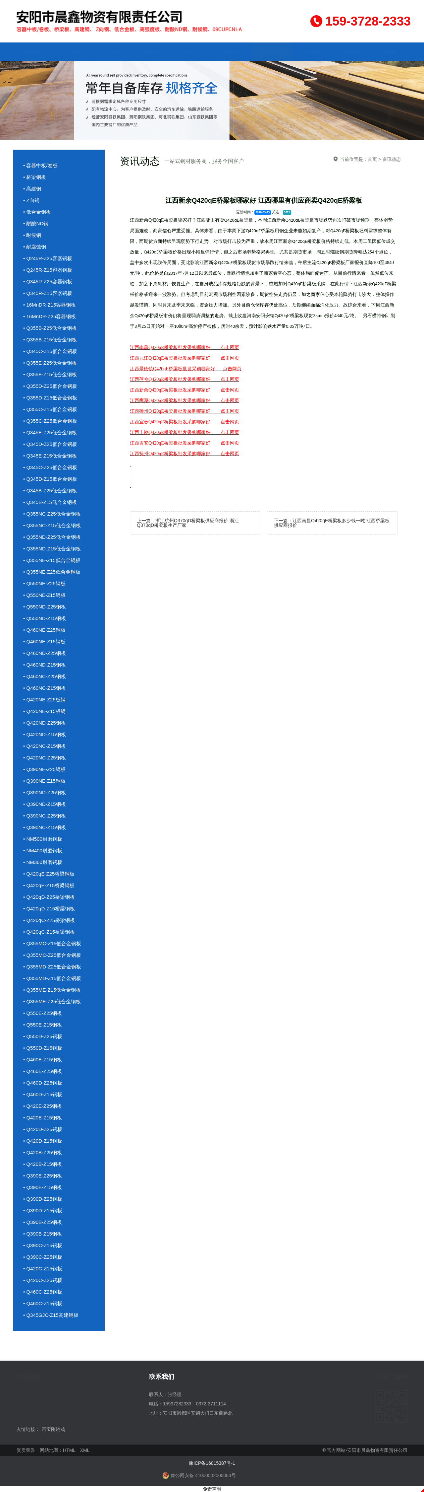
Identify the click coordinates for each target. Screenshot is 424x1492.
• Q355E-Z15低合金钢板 (50, 374)
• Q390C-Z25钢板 (42, 1257)
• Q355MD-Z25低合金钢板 (52, 966)
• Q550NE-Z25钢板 (44, 583)
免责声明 (212, 1489)
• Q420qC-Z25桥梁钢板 (49, 920)
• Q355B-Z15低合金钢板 (50, 339)
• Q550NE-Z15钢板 (44, 595)
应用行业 (192, 51)
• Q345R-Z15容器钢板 (47, 293)
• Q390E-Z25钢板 (42, 1175)
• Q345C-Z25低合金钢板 (50, 467)
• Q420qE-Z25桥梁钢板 (49, 874)
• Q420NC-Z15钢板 (44, 746)
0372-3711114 (211, 1403)
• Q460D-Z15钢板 (42, 1094)
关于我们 (72, 51)
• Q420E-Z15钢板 (42, 1117)
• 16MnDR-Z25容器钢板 (49, 316)
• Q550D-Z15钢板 (42, 1048)
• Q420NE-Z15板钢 (44, 711)
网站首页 (33, 51)
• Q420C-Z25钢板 (42, 1280)
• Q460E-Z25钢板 (42, 1071)
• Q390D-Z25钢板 (42, 1199)
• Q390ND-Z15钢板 (44, 804)
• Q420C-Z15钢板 (42, 1268)
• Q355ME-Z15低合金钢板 (52, 990)
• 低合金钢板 (37, 212)
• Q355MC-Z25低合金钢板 (52, 955)
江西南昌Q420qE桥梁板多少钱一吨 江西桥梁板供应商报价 (332, 523)
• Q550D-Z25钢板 (42, 1036)
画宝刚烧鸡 (53, 1429)
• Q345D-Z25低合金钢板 (50, 444)
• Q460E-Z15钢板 (42, 1059)
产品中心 (112, 51)
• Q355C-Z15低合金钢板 (50, 409)
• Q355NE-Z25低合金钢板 (51, 572)
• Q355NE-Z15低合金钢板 (51, 560)
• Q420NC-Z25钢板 (44, 757)
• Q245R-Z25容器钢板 (47, 258)
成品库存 (152, 51)
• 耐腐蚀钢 (34, 246)
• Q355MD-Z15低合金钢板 (52, 978)
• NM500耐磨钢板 (42, 839)
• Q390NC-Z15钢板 (44, 827)
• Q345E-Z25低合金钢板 (50, 432)
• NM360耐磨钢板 (42, 862)
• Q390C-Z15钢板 (42, 1245)
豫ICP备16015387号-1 (212, 1463)
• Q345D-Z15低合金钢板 (50, 479)
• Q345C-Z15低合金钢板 (50, 351)
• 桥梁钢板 (34, 177)
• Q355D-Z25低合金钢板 (50, 386)
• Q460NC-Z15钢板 (44, 688)
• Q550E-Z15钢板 (42, 1025)
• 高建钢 (32, 188)
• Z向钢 (31, 200)
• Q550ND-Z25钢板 (44, 606)
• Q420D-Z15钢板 (42, 1141)
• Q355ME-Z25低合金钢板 (52, 1001)
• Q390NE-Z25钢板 (44, 769)
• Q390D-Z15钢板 (42, 1210)
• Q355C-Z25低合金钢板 (50, 421)
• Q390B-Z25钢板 (42, 1222)
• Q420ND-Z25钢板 (44, 723)
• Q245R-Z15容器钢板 (47, 270)
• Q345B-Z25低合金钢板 (50, 490)
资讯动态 (271, 51)
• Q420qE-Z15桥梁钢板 (49, 885)
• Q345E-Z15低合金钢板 (50, 456)
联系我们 (390, 51)
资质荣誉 (311, 51)
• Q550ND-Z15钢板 (44, 618)
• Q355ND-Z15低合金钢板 (52, 548)
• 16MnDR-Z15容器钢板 (49, 305)
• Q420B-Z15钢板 (42, 1164)
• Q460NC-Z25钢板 (44, 676)
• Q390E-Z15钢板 (42, 1187)
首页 (372, 159)
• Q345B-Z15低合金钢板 (50, 502)
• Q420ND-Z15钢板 (44, 734)
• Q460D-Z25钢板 (42, 1083)
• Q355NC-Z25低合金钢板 (52, 514)
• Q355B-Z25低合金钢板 (50, 328)
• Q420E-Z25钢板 (42, 1106)
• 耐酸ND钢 (35, 223)
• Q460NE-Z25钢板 (44, 630)
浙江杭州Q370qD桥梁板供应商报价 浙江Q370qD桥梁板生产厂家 (188, 523)
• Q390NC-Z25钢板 (44, 815)
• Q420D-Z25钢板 (42, 1129)
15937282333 (177, 1403)
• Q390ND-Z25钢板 (44, 792)
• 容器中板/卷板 (40, 165)
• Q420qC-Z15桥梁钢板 (49, 932)
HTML (69, 1450)
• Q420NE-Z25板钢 (44, 699)
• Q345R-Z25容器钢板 (47, 281)
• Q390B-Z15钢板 (42, 1234)
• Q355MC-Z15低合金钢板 (52, 943)
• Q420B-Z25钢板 (42, 1152)
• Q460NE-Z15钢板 (44, 641)
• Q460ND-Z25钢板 (44, 653)
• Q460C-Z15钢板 (42, 1303)
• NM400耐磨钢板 (42, 850)
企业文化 (231, 51)
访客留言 (351, 51)
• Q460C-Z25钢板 (42, 1292)
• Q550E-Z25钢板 (42, 1013)
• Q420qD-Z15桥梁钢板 (49, 908)
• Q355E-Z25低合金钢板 (50, 363)
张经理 (175, 1394)
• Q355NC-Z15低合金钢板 (52, 525)
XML (85, 1450)
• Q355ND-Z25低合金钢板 (52, 537)
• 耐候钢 (32, 235)
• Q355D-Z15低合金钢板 (50, 397)
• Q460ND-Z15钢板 (44, 665)
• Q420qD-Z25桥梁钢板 (49, 897)
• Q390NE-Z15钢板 (44, 781)
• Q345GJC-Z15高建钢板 (51, 1315)
